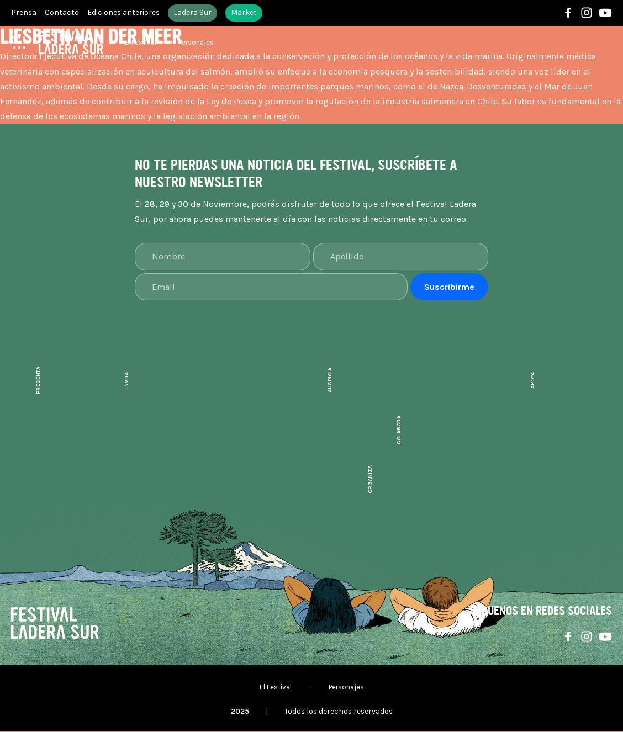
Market (245, 13)
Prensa (24, 13)
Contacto (62, 13)
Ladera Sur (194, 13)
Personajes (196, 43)
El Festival (140, 43)
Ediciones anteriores (124, 13)
